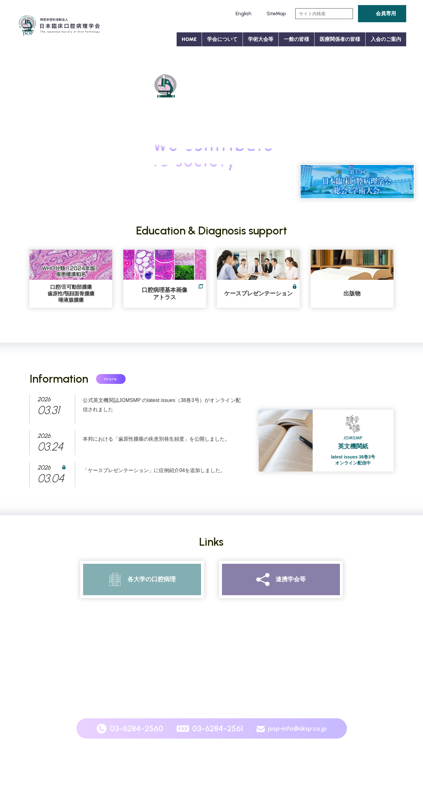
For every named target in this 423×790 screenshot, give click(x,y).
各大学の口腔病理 (151, 579)
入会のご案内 (386, 39)
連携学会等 (291, 579)
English (243, 13)
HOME (189, 39)
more (110, 379)
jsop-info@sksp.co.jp (297, 728)
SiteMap (276, 13)
